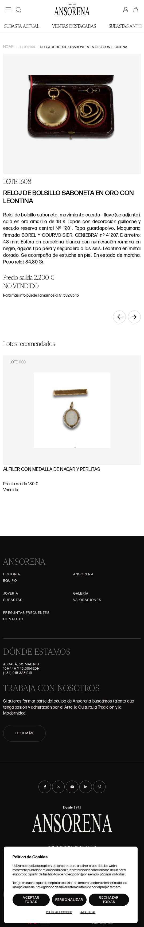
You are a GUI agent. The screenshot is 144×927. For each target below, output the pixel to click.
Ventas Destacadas (74, 25)
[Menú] (8, 9)
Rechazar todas (109, 899)
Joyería (10, 593)
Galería (81, 593)
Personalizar (69, 900)
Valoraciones (87, 600)
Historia (11, 574)
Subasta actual (21, 25)
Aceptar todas (31, 899)
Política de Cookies (59, 912)
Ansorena (83, 574)
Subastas (12, 600)
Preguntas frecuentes (26, 613)
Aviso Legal (87, 912)
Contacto (13, 619)
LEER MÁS (24, 733)
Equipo (10, 581)
